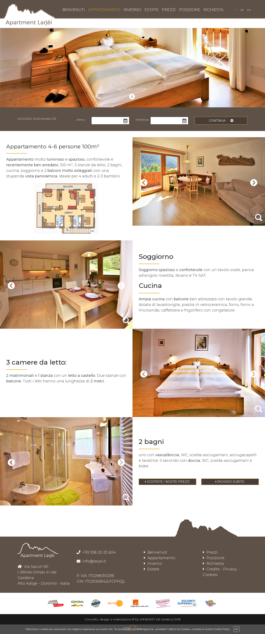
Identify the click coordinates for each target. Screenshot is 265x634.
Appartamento (159, 558)
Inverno (153, 563)
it (236, 9)
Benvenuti (155, 552)
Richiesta (213, 563)
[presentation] (143, 182)
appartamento (104, 9)
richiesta (213, 9)
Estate (151, 569)
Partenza (142, 119)
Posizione (213, 558)
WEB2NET (147, 619)
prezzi (169, 9)
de (242, 9)
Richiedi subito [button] (230, 482)
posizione (189, 9)
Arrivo (81, 119)
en (249, 9)
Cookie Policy (221, 629)
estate (152, 9)
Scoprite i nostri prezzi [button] (167, 482)
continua (221, 120)
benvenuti (74, 9)
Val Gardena (164, 619)
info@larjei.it (93, 561)
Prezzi (210, 552)
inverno (132, 9)
